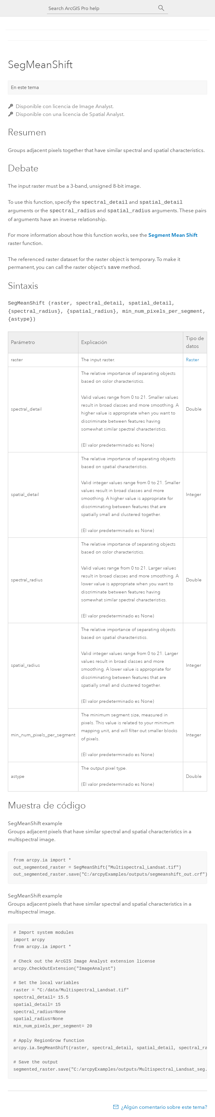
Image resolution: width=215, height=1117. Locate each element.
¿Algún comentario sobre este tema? (164, 1105)
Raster (192, 358)
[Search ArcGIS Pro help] (101, 8)
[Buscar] (161, 8)
